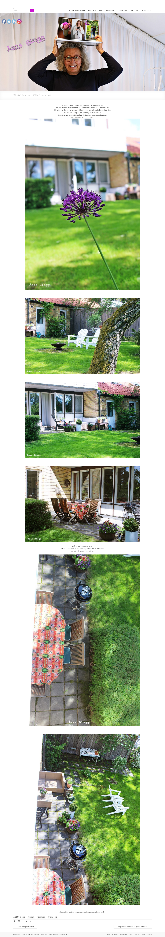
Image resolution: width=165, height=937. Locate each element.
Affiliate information (77, 10)
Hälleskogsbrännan (25, 926)
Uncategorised (30, 920)
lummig (31, 917)
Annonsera (92, 10)
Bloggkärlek (111, 10)
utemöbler (52, 917)
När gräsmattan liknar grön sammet (133, 926)
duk (23, 917)
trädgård (41, 917)
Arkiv (101, 10)
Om (131, 10)
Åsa (16, 920)
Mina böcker (147, 10)
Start (137, 10)
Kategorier (122, 10)
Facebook (149, 934)
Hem (143, 934)
